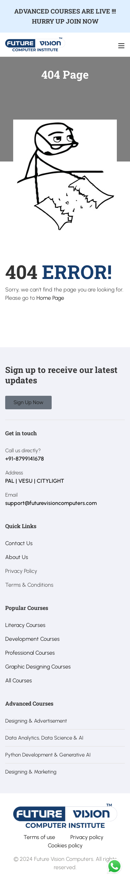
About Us (16, 557)
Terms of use (39, 837)
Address (14, 473)
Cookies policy (65, 845)
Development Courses (32, 639)
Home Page (50, 298)
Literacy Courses (25, 625)
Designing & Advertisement (36, 721)
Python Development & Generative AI (47, 755)
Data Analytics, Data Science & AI (44, 738)
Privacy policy (86, 837)
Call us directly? (23, 450)
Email (11, 495)
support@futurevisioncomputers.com (51, 503)
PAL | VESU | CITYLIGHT (34, 481)
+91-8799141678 (24, 458)
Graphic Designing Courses (38, 666)
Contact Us (19, 543)
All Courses (18, 680)
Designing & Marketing (31, 772)
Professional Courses (30, 652)
